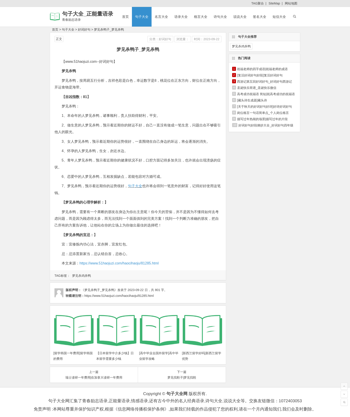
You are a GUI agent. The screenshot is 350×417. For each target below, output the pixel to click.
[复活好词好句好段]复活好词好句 (260, 75)
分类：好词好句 (160, 39)
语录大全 (181, 17)
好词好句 (84, 29)
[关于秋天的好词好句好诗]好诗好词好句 (264, 106)
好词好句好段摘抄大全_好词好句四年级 (265, 125)
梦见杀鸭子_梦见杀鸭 (109, 29)
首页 (125, 17)
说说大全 (240, 17)
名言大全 (161, 17)
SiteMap (274, 3)
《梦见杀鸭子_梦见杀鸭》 (99, 290)
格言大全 (200, 17)
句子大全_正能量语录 (87, 14)
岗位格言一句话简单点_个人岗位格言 (263, 113)
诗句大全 (220, 17)
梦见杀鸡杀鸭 (81, 275)
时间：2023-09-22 (206, 39)
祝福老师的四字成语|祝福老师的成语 (262, 69)
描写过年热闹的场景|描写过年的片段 (262, 119)
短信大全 (279, 17)
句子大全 (141, 17)
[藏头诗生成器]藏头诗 (252, 100)
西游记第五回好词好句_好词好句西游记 (264, 81)
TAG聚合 (257, 3)
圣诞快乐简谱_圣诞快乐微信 (256, 88)
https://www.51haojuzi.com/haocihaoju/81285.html (119, 263)
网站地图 (291, 3)
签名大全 (259, 17)
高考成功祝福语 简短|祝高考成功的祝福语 (266, 94)
